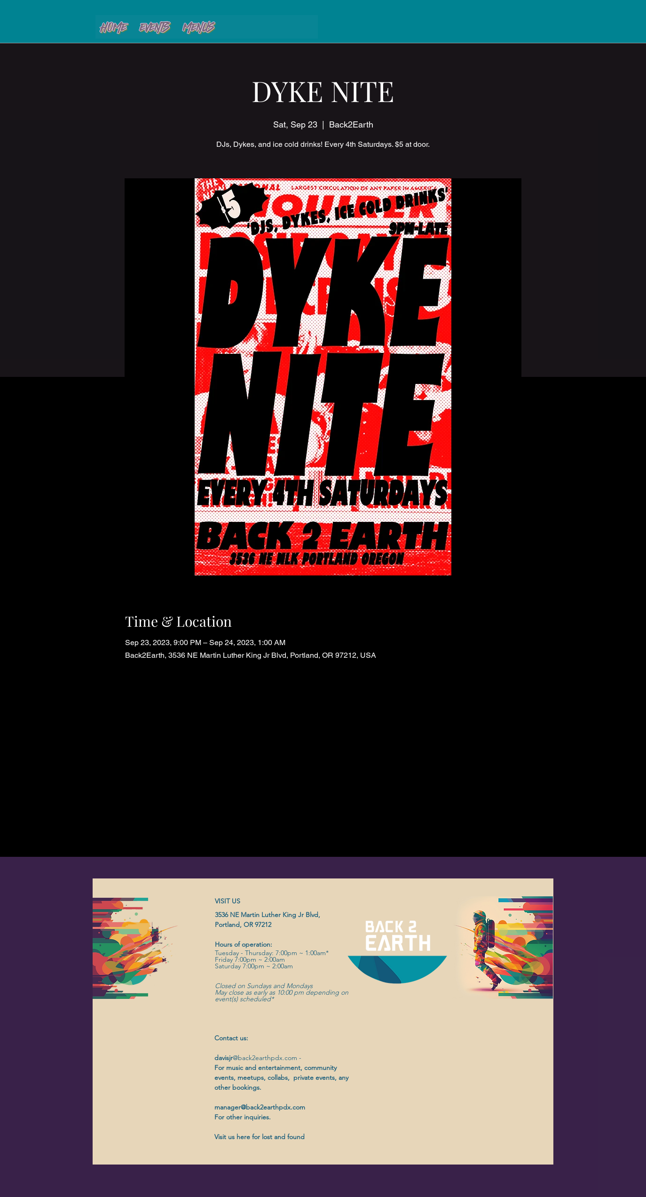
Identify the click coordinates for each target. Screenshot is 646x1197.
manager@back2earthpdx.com (259, 1107)
